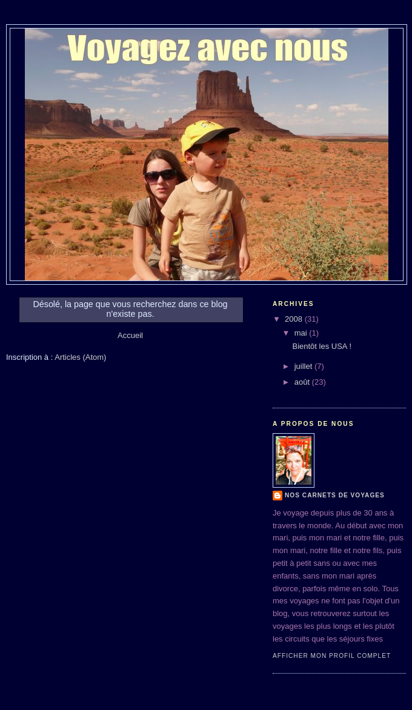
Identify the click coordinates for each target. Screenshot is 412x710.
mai (302, 332)
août (303, 382)
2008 (295, 318)
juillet (304, 366)
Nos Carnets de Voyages (335, 495)
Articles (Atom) (80, 357)
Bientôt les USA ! (321, 346)
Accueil (130, 335)
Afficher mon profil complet (332, 655)
